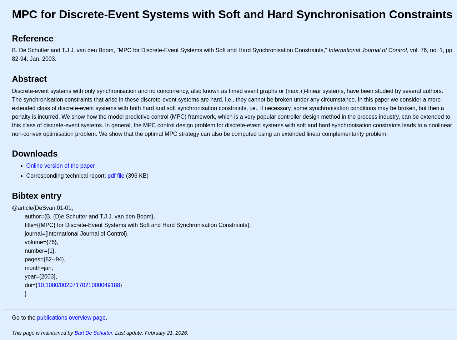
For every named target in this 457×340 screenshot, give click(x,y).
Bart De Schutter (93, 333)
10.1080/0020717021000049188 (78, 285)
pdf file (115, 176)
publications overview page (71, 318)
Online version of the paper (60, 166)
